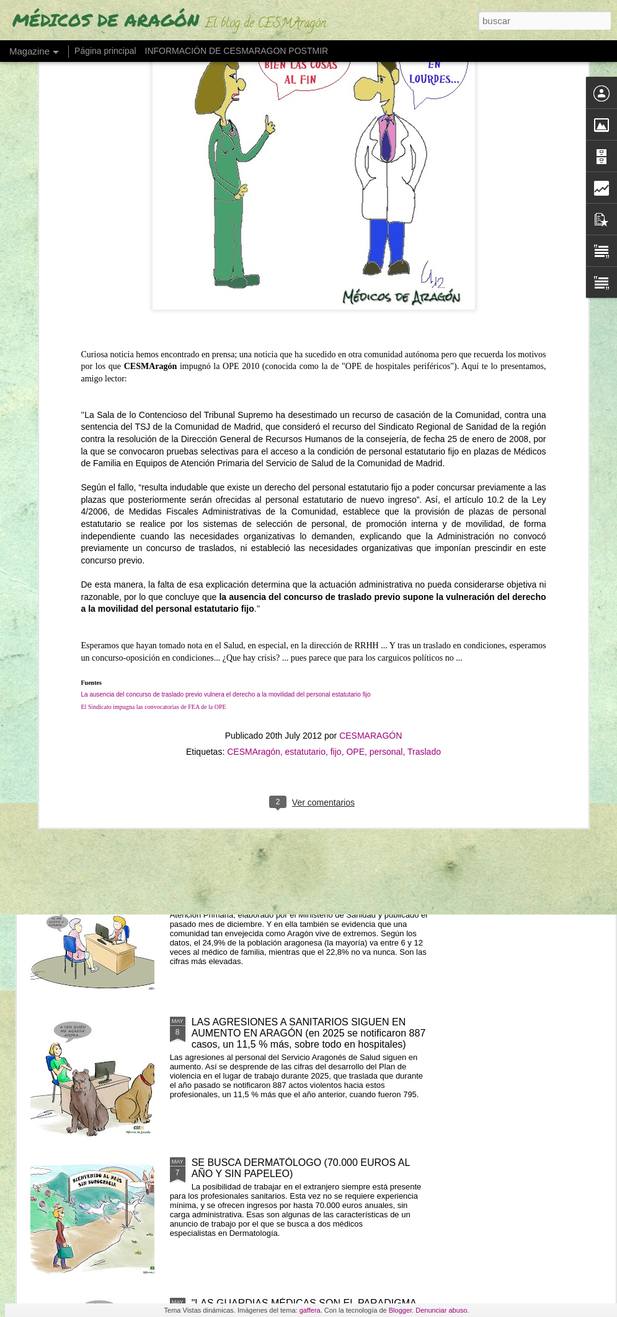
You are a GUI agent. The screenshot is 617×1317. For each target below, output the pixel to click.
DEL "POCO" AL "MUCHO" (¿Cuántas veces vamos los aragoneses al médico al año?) (306, 887)
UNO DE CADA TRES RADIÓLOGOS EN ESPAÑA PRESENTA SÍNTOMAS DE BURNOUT (540, 517)
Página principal (105, 51)
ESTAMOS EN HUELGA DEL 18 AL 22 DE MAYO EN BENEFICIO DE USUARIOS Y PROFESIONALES (244, 523)
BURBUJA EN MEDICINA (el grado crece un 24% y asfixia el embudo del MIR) (395, 512)
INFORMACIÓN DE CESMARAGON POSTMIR (237, 51)
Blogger (400, 1310)
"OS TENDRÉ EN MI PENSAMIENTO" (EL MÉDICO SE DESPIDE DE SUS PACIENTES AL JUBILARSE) (103, 517)
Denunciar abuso (441, 1310)
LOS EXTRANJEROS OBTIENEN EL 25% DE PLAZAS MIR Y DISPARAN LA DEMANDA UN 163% (308, 746)
